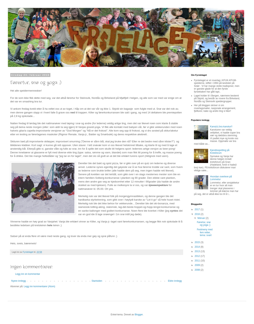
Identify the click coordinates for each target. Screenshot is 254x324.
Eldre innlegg (175, 281)
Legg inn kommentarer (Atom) (39, 286)
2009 (198, 265)
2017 (198, 209)
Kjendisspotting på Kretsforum (219, 151)
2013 (198, 251)
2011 (198, 260)
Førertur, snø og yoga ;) (203, 223)
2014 (198, 246)
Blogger (139, 314)
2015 (198, 242)
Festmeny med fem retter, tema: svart (204, 232)
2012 (198, 256)
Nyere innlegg (18, 281)
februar (201, 218)
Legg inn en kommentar (27, 274)
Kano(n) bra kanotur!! (221, 126)
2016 (198, 214)
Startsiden (97, 281)
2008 (198, 269)
